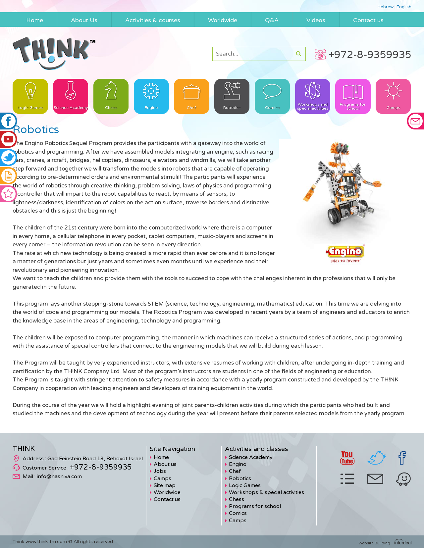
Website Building (374, 543)
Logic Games (245, 485)
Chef (235, 471)
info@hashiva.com (59, 476)
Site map (165, 485)
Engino (237, 464)
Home (161, 457)
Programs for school (255, 506)
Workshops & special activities (266, 492)
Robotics (240, 478)
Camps (162, 478)
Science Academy (251, 457)
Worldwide (167, 492)
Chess (236, 499)
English (404, 7)
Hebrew (386, 7)
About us (165, 464)
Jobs (160, 471)
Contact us (167, 499)
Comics (238, 513)
